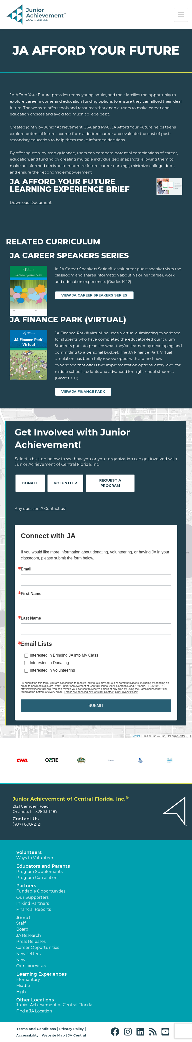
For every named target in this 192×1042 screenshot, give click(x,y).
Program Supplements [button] (39, 871)
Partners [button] (26, 885)
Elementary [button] (28, 979)
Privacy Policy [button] (71, 1029)
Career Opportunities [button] (37, 947)
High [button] (21, 991)
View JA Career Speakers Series (94, 295)
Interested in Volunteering (52, 670)
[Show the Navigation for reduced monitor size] (181, 15)
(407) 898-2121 (27, 824)
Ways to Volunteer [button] (35, 857)
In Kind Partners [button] (32, 903)
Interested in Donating (49, 663)
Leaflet (136, 735)
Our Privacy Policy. (126, 691)
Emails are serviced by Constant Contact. (89, 691)
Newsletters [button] (28, 953)
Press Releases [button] (31, 941)
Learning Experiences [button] (41, 974)
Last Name (31, 618)
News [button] (21, 959)
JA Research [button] (28, 935)
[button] (116, 1031)
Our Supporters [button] (32, 897)
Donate (30, 483)
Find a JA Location (34, 1011)
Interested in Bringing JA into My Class (64, 655)
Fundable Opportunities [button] (40, 891)
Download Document (31, 202)
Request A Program (110, 483)
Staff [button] (21, 923)
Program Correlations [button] (37, 877)
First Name (31, 594)
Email (26, 569)
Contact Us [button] (25, 819)
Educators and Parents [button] (43, 866)
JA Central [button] (77, 1035)
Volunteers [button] (29, 852)
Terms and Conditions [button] (36, 1029)
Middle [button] (23, 985)
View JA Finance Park (83, 391)
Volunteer (65, 483)
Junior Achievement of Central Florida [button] (54, 1004)
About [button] (23, 918)
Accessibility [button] (27, 1035)
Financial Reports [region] (33, 909)
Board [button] (22, 929)
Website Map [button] (53, 1035)
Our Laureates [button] (31, 966)
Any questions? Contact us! (40, 508)
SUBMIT (96, 705)
